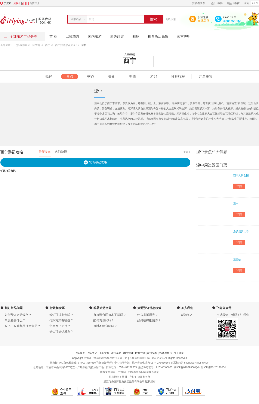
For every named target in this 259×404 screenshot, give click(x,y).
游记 (153, 76)
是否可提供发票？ (61, 331)
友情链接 (152, 353)
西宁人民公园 (241, 175)
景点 (69, 76)
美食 (111, 76)
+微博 (216, 3)
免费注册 (35, 3)
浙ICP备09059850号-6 (187, 367)
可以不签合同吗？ (105, 326)
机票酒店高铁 (160, 35)
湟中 (83, 45)
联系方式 (140, 353)
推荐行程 (178, 76)
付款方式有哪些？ (61, 320)
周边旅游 (119, 35)
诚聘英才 (187, 314)
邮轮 (138, 35)
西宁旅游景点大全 (65, 45)
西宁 (47, 45)
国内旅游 (97, 35)
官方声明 (186, 35)
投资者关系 (198, 3)
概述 (48, 76)
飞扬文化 (92, 353)
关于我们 (179, 353)
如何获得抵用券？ (149, 320)
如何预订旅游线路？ (17, 314)
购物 (132, 76)
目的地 (36, 45)
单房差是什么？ (14, 320)
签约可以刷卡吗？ (61, 314)
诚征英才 (116, 353)
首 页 (53, 36)
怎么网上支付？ (59, 326)
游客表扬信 (165, 353)
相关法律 (128, 353)
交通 (90, 76)
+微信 (233, 3)
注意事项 (206, 76)
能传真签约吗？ (103, 320)
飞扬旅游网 (21, 45)
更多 (185, 151)
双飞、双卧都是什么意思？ (22, 326)
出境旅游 (75, 35)
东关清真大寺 (241, 231)
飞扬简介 (80, 353)
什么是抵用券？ (147, 314)
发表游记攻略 (98, 162)
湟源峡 (237, 259)
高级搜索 (171, 19)
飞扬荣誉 (104, 353)
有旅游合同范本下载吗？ (109, 314)
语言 (246, 3)
